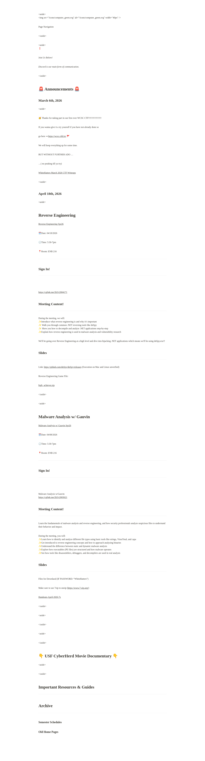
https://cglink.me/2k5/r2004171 (52, 292)
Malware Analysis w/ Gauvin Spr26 (54, 425)
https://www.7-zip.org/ (78, 588)
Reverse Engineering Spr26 (50, 224)
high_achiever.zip (46, 385)
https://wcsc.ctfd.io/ (57, 136)
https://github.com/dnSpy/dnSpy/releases (62, 367)
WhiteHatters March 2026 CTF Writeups (57, 173)
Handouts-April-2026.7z (49, 597)
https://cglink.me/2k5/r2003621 (52, 497)
